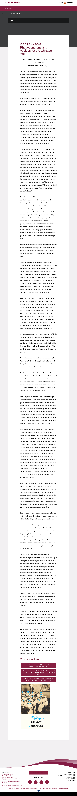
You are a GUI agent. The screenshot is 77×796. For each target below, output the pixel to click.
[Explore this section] (38, 20)
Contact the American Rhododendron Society (38, 665)
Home (3, 13)
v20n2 (16, 13)
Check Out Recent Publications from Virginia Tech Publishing (38, 679)
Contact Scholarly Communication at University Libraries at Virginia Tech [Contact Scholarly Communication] (38, 672)
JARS (12, 13)
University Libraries (8, 8)
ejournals (8, 13)
